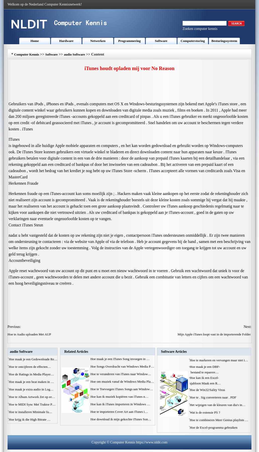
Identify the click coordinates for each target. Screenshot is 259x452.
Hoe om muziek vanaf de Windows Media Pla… (122, 381)
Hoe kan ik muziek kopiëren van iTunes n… (119, 396)
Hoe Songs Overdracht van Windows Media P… (122, 366)
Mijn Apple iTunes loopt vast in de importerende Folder (214, 334)
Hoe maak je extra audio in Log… (31, 389)
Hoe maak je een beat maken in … (31, 382)
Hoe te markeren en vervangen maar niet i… (219, 360)
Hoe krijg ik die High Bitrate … (30, 419)
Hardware (66, 41)
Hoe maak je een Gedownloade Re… (33, 359)
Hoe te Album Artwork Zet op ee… (32, 397)
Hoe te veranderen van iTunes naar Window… (120, 374)
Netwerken (98, 41)
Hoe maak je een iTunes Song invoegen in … (120, 359)
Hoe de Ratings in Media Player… (31, 374)
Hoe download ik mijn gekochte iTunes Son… (120, 419)
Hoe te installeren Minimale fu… (30, 412)
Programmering (129, 41)
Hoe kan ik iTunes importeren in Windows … (120, 404)
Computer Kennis (26, 54)
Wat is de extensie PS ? (205, 412)
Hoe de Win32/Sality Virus (208, 390)
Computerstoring (193, 41)
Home (34, 41)
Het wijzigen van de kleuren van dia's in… (217, 405)
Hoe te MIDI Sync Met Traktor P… (32, 404)
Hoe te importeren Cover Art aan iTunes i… (119, 412)
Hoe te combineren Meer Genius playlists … (219, 420)
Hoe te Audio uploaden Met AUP (30, 334)
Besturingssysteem (224, 41)
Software (161, 41)
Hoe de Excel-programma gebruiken (214, 427)
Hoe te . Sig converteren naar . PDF (213, 397)
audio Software (74, 54)
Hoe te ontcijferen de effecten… (30, 367)
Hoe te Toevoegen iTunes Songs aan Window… (121, 389)
